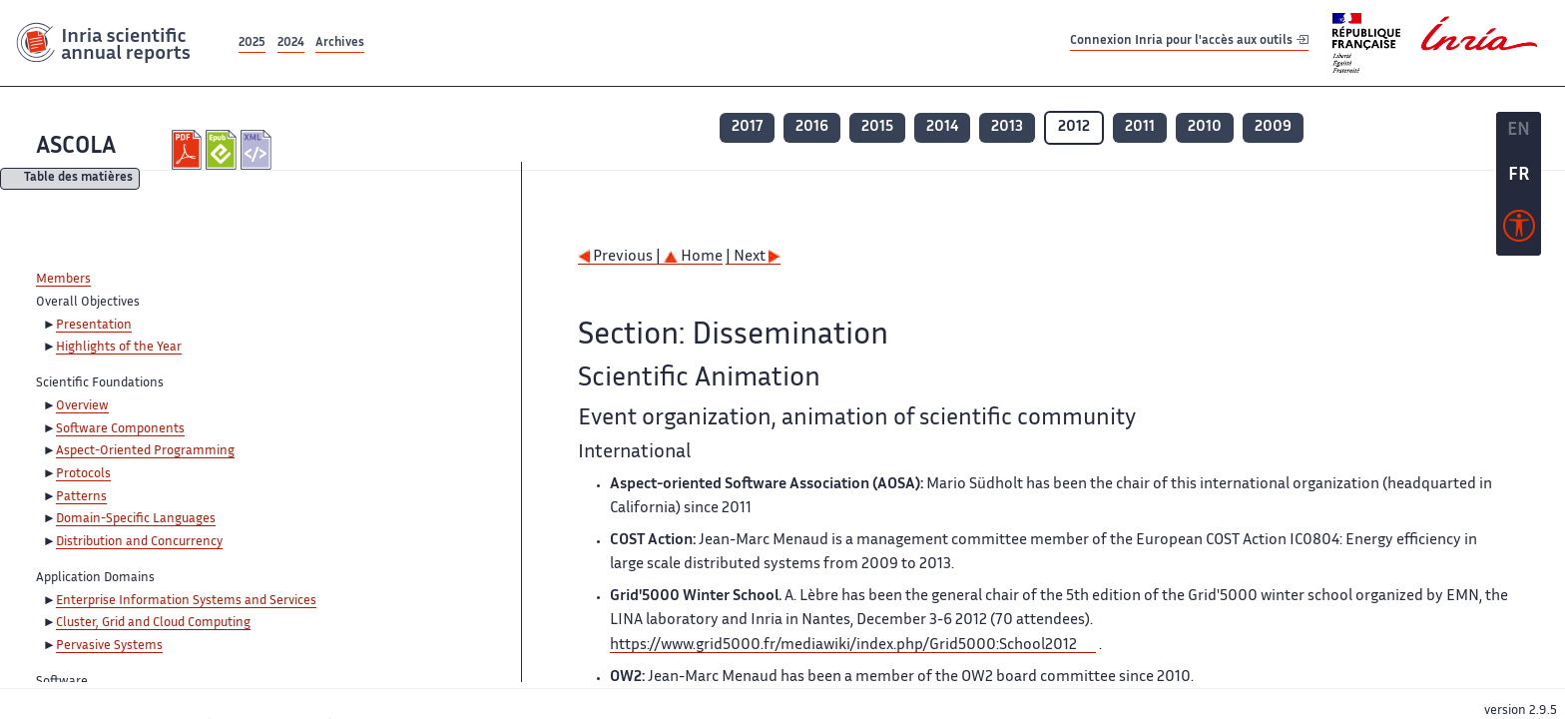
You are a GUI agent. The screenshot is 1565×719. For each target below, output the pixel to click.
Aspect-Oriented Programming (145, 451)
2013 (1007, 127)
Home (693, 257)
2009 (1273, 127)
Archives (339, 43)
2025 (252, 43)
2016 (811, 127)
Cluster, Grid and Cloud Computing (153, 623)
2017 (747, 127)
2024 (290, 43)
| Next (753, 257)
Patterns (81, 497)
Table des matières (78, 179)
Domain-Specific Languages (136, 519)
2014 (942, 127)
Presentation (94, 326)
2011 (1140, 127)
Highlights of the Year (119, 348)
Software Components (120, 429)
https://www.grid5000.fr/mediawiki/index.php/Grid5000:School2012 (843, 645)
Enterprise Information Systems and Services (186, 601)
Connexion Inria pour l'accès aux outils (1189, 42)
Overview (82, 406)
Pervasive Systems (109, 646)
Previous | (621, 257)
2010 (1205, 127)
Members (63, 280)
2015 (877, 127)
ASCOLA (76, 147)
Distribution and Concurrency (139, 542)
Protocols (83, 474)
